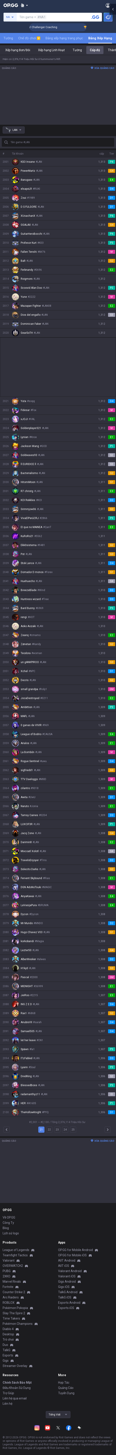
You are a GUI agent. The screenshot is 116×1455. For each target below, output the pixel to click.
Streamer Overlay (15, 1366)
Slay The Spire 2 (14, 1313)
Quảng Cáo (66, 1388)
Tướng (8, 38)
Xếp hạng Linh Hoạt (51, 50)
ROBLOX (9, 1302)
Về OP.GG (9, 1217)
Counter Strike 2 (14, 1292)
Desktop (8, 1334)
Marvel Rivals (12, 1281)
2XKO (6, 1276)
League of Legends (16, 1250)
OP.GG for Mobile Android (75, 1250)
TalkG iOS (64, 1297)
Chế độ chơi (29, 38)
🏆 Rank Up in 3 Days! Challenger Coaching (53, 27)
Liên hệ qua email (15, 1398)
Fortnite (8, 1287)
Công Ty (8, 1222)
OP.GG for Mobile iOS (72, 1255)
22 (49, 1129)
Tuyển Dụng (66, 1393)
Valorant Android (70, 1271)
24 (65, 1129)
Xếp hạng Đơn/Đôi (17, 50)
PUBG (7, 1271)
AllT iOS (63, 1265)
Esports (8, 1355)
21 (41, 1129)
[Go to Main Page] (11, 5)
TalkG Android (67, 1292)
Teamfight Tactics (15, 1255)
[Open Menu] (107, 5)
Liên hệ (7, 1403)
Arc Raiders (11, 1297)
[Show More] (24, 5)
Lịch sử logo (11, 1233)
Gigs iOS (64, 1287)
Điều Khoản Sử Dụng (17, 1388)
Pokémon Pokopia (15, 1308)
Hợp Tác (63, 1382)
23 (57, 1129)
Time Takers (11, 1318)
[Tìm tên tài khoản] (95, 17)
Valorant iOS (66, 1276)
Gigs (6, 1360)
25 (73, 1129)
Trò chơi (8, 1339)
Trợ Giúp (8, 1393)
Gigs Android (67, 1281)
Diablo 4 (8, 1329)
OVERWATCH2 (13, 1265)
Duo (5, 1345)
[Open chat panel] (112, 79)
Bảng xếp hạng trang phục (64, 38)
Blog (6, 1228)
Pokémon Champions (18, 1323)
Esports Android (69, 1302)
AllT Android (66, 1260)
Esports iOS (66, 1308)
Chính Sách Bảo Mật (17, 1382)
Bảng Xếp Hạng (100, 38)
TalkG (6, 1350)
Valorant (9, 1260)
